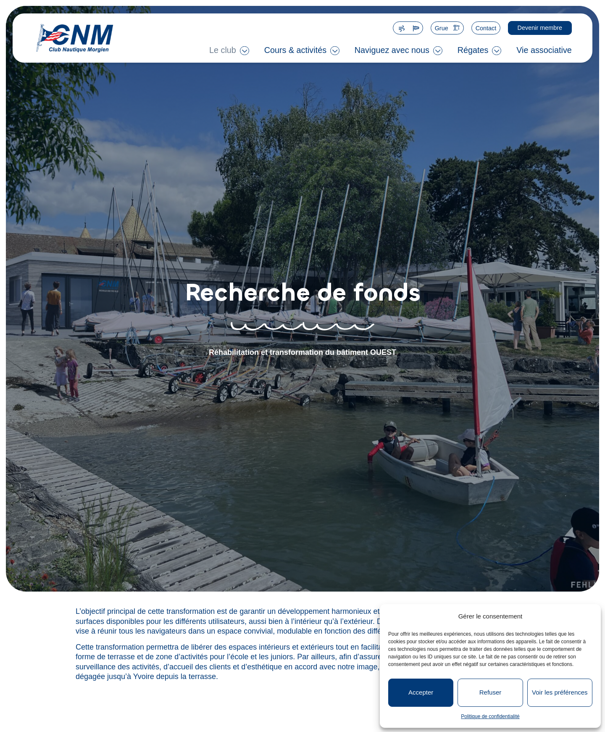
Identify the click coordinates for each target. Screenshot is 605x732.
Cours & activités (295, 50)
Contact (486, 28)
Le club (222, 50)
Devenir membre (540, 27)
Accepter (420, 692)
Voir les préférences (560, 692)
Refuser (490, 692)
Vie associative (544, 50)
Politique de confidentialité (490, 716)
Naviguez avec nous (392, 50)
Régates (473, 50)
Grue (441, 28)
